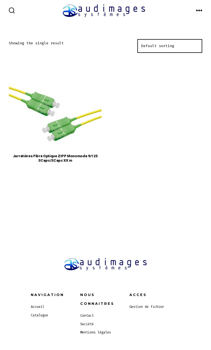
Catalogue (39, 315)
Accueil (37, 307)
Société (87, 324)
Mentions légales (95, 332)
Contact (87, 315)
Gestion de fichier (146, 307)
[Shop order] (169, 46)
